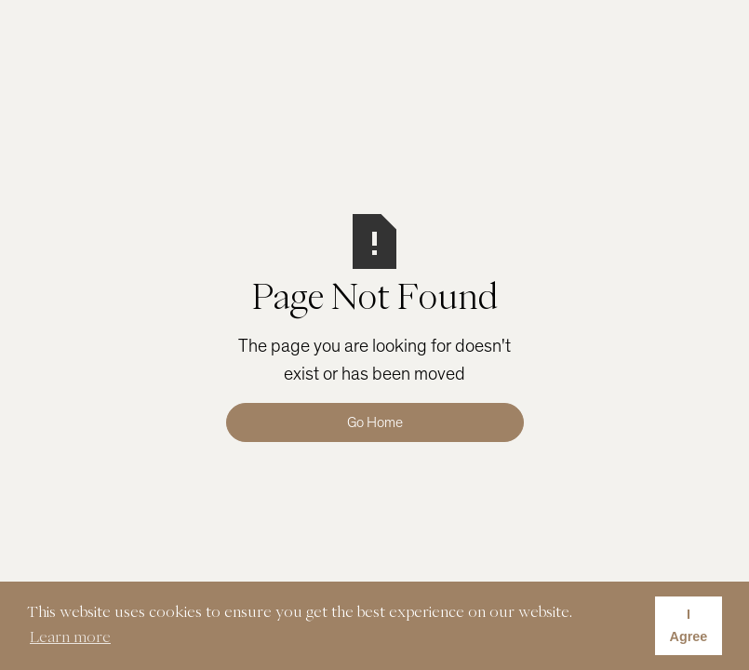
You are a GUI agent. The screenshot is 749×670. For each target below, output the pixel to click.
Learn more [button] (70, 636)
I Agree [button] (689, 625)
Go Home (375, 422)
